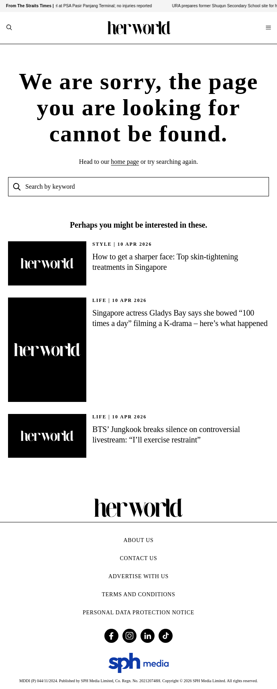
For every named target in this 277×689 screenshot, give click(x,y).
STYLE (102, 244)
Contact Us (138, 558)
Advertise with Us (138, 576)
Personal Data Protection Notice (138, 613)
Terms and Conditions (138, 594)
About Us (139, 540)
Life (99, 300)
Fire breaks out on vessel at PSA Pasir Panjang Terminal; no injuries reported (85, 6)
